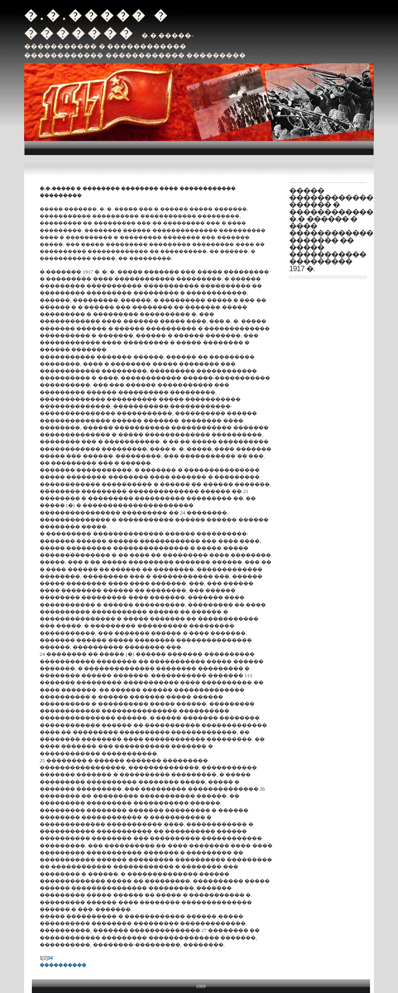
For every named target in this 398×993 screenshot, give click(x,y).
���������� (63, 965)
